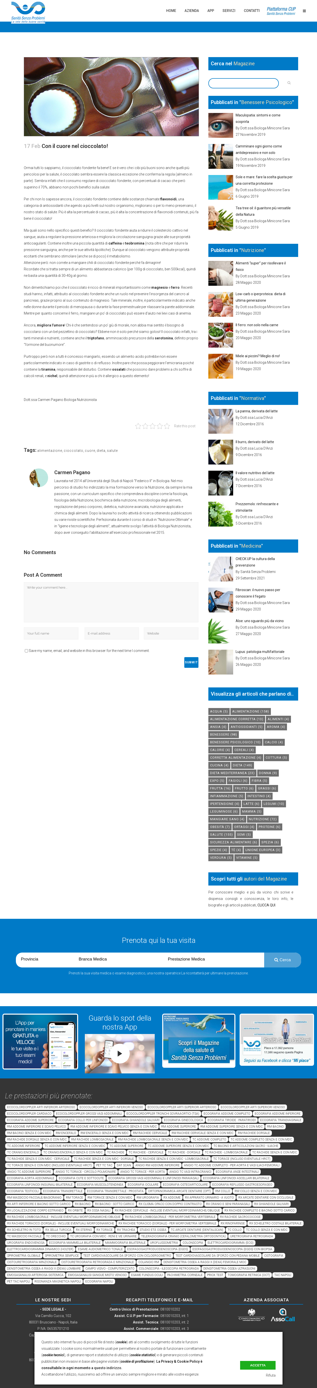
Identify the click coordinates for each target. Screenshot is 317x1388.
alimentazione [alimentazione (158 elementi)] (250, 711)
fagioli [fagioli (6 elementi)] (238, 781)
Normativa (252, 398)
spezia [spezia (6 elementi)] (270, 842)
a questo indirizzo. (106, 1368)
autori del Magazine (265, 879)
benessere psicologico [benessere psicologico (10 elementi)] (235, 742)
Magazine (244, 64)
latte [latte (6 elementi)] (251, 804)
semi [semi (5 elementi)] (244, 834)
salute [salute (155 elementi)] (221, 834)
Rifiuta (271, 1375)
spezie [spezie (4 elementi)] (218, 850)
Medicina (251, 546)
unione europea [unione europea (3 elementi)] (263, 850)
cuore (90, 451)
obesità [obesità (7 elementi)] (220, 827)
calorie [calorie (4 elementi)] (220, 750)
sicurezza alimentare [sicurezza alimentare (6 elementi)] (233, 842)
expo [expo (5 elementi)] (217, 781)
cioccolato (73, 451)
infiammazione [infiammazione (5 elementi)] (226, 796)
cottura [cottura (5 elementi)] (276, 757)
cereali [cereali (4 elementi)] (244, 750)
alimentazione (49, 451)
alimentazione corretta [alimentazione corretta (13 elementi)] (236, 719)
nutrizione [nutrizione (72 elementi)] (263, 819)
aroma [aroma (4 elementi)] (276, 727)
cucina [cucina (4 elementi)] (219, 765)
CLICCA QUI (266, 905)
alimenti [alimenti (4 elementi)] (278, 719)
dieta (101, 451)
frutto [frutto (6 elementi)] (244, 788)
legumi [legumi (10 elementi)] (274, 804)
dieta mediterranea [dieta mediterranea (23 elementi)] (232, 773)
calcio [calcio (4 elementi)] (274, 742)
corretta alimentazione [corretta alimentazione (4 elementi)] (235, 757)
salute (112, 451)
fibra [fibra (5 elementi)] (259, 781)
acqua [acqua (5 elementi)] (219, 711)
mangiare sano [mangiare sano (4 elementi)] (227, 819)
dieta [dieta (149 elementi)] (242, 765)
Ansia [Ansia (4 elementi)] (218, 727)
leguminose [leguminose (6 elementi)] (224, 811)
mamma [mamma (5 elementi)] (252, 811)
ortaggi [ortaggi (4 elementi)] (244, 827)
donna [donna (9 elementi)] (268, 773)
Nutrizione (252, 250)
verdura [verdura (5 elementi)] (221, 857)
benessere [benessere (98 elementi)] (223, 734)
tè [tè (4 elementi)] (236, 850)
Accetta (258, 1365)
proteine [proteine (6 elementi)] (270, 827)
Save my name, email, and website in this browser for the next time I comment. (89, 651)
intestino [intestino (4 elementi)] (259, 796)
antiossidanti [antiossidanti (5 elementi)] (247, 727)
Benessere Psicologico (266, 102)
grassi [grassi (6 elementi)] (267, 788)
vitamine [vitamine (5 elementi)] (247, 857)
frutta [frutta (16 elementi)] (220, 788)
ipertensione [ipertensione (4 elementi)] (224, 804)
